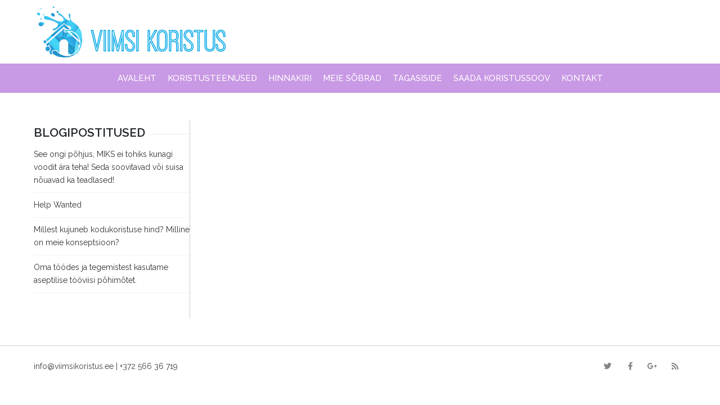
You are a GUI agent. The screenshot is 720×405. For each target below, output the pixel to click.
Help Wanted (58, 204)
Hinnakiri (290, 78)
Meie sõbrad (352, 78)
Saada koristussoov (501, 78)
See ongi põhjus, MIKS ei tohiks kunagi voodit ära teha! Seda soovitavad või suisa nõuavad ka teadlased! (108, 167)
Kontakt (582, 78)
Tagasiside (417, 78)
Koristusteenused (212, 78)
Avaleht (137, 78)
